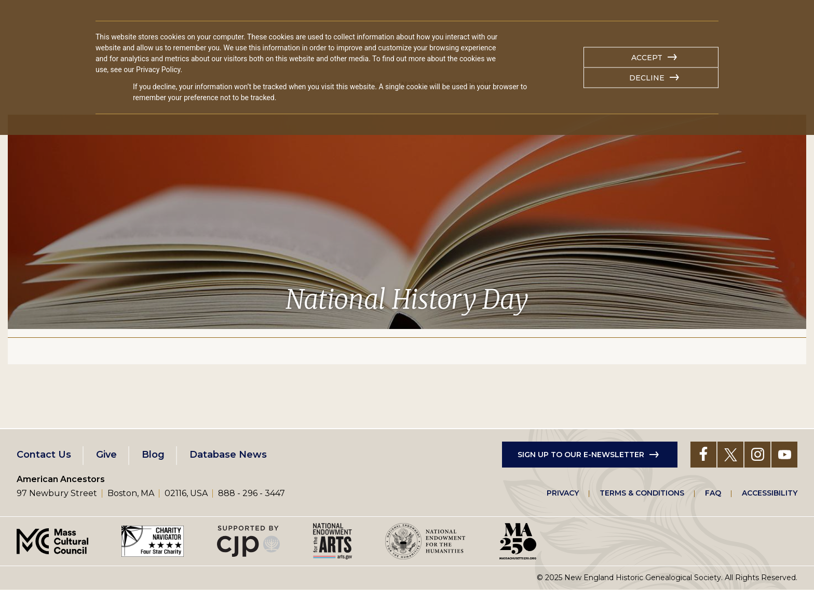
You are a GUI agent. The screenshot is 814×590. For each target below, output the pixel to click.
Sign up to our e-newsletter (581, 454)
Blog (153, 454)
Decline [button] (646, 78)
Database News (228, 454)
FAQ (713, 493)
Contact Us (44, 454)
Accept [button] (646, 57)
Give (106, 454)
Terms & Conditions (642, 493)
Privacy (563, 493)
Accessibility (769, 493)
